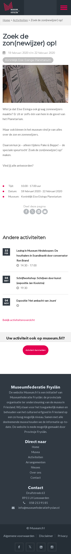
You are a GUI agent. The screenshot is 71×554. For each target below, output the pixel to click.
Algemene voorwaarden (18, 536)
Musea (35, 452)
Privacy (63, 536)
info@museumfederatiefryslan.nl (38, 507)
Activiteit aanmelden (36, 350)
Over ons (35, 472)
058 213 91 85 (38, 502)
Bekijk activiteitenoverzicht (19, 319)
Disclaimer (46, 536)
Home (6, 20)
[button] (64, 7)
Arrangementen (35, 462)
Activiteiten (20, 20)
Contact (35, 477)
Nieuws (35, 467)
